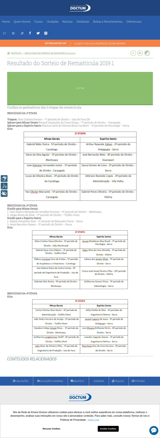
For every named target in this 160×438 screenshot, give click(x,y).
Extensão (139, 381)
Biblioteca (78, 381)
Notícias (67, 21)
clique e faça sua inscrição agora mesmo (99, 43)
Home (6, 21)
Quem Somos (22, 21)
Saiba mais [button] (93, 420)
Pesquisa (119, 381)
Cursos (38, 21)
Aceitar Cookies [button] (108, 429)
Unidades (53, 21)
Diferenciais (133, 21)
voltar (80, 88)
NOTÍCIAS (16, 53)
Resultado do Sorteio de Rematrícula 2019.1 (50, 53)
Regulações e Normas (50, 381)
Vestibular (83, 21)
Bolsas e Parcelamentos (107, 21)
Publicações (21, 381)
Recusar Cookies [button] (51, 429)
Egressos (99, 381)
